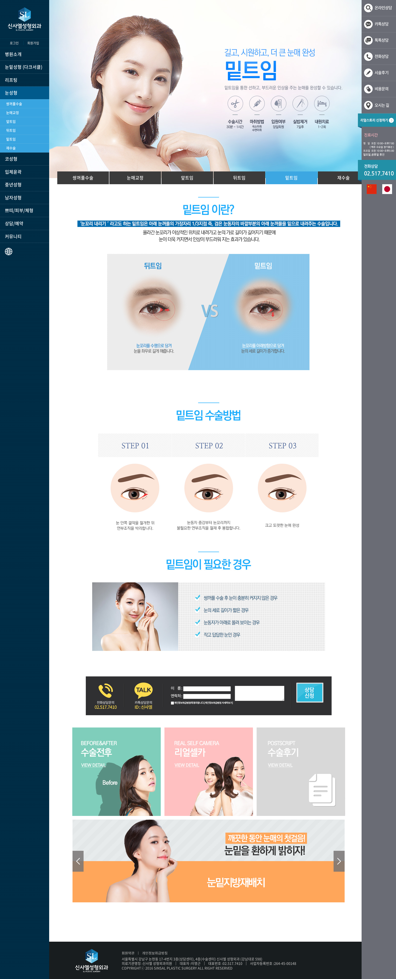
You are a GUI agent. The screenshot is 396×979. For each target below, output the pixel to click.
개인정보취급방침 (155, 953)
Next (339, 861)
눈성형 (11, 92)
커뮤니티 (13, 236)
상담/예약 (14, 223)
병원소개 (13, 54)
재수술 (11, 147)
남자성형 (13, 197)
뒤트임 (11, 130)
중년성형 (13, 184)
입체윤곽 (13, 171)
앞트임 (11, 121)
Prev (78, 861)
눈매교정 (12, 112)
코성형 (11, 158)
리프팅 (11, 80)
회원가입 (33, 43)
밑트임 (11, 139)
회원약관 (128, 953)
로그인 (14, 43)
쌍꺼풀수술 (14, 103)
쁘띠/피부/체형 (19, 210)
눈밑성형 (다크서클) (23, 67)
